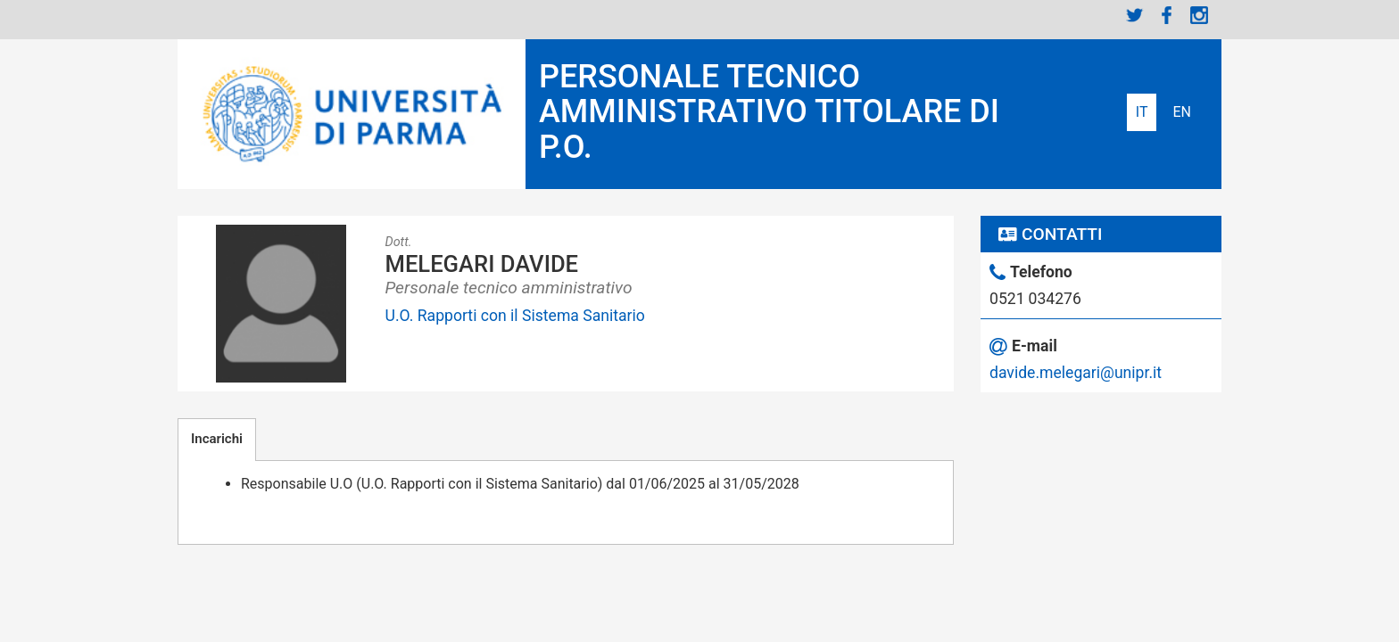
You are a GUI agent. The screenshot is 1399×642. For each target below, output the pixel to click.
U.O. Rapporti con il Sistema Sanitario (515, 316)
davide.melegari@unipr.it (1075, 373)
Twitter (1135, 15)
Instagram (1199, 15)
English (1182, 112)
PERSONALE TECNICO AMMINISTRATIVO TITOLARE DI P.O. (769, 112)
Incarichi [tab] (217, 439)
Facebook (1167, 15)
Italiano (1142, 112)
